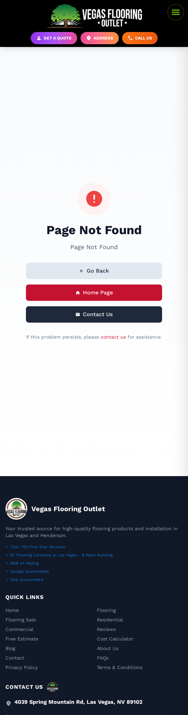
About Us (107, 648)
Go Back (94, 270)
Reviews (106, 629)
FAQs (103, 658)
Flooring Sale (20, 619)
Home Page (94, 292)
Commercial (19, 629)
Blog (10, 648)
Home (12, 610)
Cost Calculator (115, 638)
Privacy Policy (21, 667)
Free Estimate (21, 638)
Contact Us (94, 314)
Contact (14, 658)
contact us (113, 337)
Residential (110, 619)
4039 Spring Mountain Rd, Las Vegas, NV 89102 (78, 702)
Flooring (106, 610)
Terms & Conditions (119, 667)
